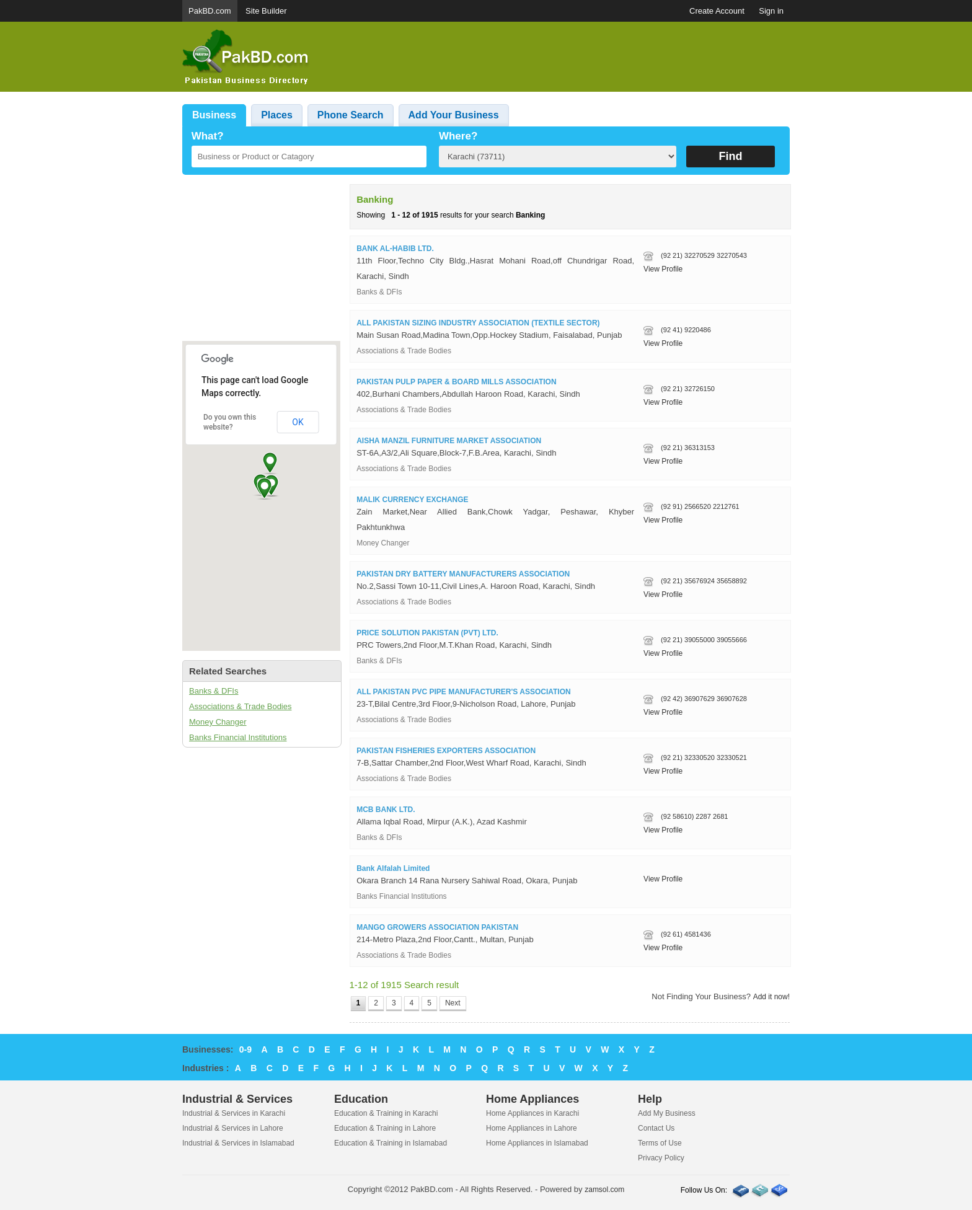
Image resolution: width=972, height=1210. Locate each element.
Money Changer (218, 721)
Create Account (716, 10)
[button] (264, 488)
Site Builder (265, 10)
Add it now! (771, 996)
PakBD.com (209, 10)
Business (214, 115)
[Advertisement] (564, 57)
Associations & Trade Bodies (240, 706)
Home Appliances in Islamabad (537, 1143)
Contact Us (656, 1128)
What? (208, 136)
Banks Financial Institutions (238, 737)
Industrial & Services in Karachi (233, 1113)
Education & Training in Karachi (386, 1113)
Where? (458, 136)
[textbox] (309, 156)
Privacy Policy (661, 1158)
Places (277, 115)
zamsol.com (604, 1189)
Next (453, 1003)
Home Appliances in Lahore (531, 1128)
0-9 (245, 1049)
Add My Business (667, 1113)
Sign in (771, 10)
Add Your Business (454, 115)
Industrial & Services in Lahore (232, 1128)
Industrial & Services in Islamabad (238, 1143)
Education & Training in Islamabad (390, 1143)
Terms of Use (660, 1143)
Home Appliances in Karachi (532, 1113)
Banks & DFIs (213, 691)
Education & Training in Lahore (385, 1128)
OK (297, 422)
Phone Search (350, 115)
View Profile (663, 269)
